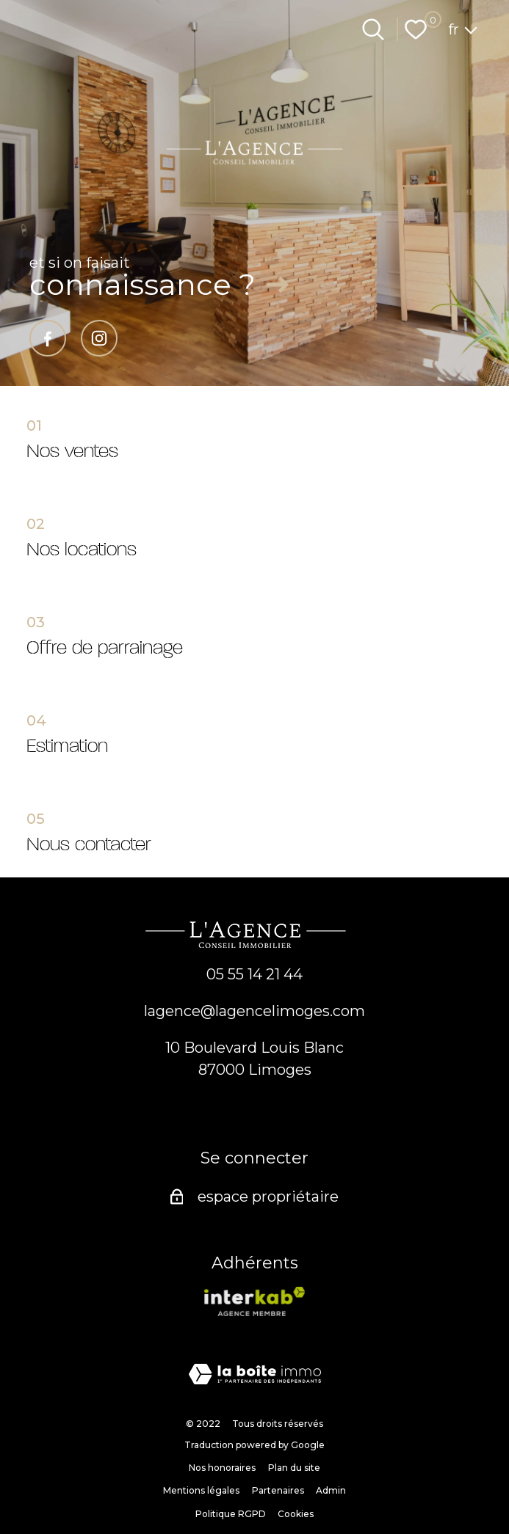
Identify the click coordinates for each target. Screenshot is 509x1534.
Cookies (296, 1513)
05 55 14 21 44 (254, 974)
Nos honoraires (222, 1467)
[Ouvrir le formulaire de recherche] (373, 29)
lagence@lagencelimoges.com (254, 1011)
